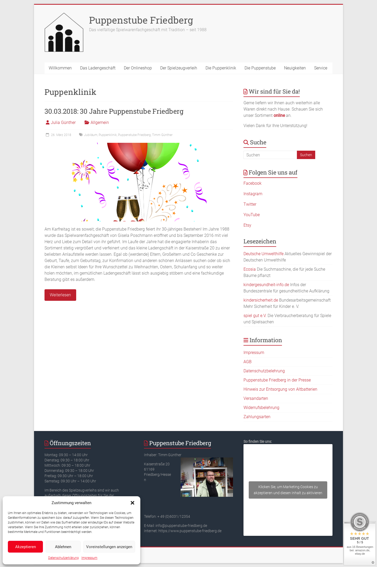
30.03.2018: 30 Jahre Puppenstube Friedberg (114, 111)
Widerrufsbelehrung (261, 407)
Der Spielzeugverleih (178, 68)
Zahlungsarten (256, 416)
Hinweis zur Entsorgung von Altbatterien (280, 389)
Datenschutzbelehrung (264, 370)
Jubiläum (90, 135)
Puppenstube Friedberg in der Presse (277, 380)
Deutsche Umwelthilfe (263, 253)
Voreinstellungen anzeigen (109, 546)
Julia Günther (63, 122)
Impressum (89, 558)
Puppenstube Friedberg (141, 20)
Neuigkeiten (295, 68)
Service (320, 68)
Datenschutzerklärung (63, 558)
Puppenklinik (108, 135)
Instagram (252, 193)
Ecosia (249, 269)
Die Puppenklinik (221, 68)
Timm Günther (162, 135)
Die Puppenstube (260, 68)
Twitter (249, 204)
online (279, 115)
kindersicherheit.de (260, 300)
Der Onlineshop (138, 68)
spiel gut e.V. (255, 315)
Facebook (252, 183)
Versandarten (255, 398)
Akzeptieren (25, 546)
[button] (132, 502)
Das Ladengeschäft (97, 68)
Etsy (247, 225)
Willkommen (60, 68)
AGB (247, 361)
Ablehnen (63, 546)
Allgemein (100, 122)
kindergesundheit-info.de (266, 284)
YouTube (251, 214)
